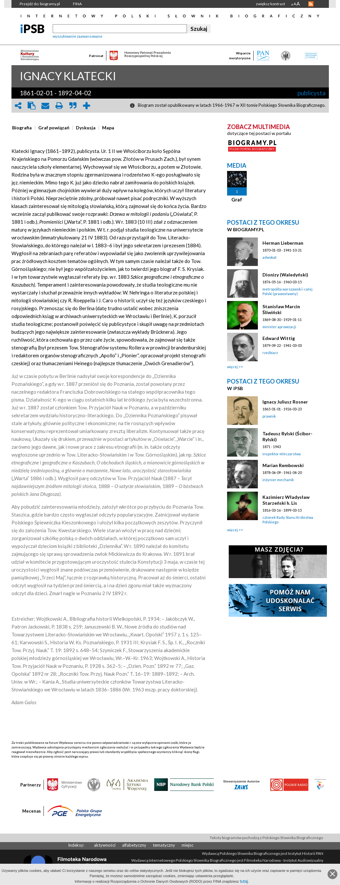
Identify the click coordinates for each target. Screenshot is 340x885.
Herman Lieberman (282, 243)
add (86, 106)
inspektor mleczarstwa (281, 454)
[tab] (23, 128)
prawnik (269, 416)
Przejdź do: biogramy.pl (40, 3)
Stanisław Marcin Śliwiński (281, 309)
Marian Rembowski (283, 465)
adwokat (269, 257)
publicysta (311, 93)
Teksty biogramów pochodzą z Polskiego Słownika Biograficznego (266, 837)
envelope (45, 106)
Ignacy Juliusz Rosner (285, 402)
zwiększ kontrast (270, 3)
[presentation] (22, 128)
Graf (236, 199)
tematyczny (164, 845)
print (59, 106)
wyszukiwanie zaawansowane (77, 36)
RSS (310, 4)
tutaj (244, 881)
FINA (77, 3)
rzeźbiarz (270, 352)
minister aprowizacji (279, 327)
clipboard (31, 106)
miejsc (187, 845)
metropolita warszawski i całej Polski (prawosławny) (287, 291)
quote (73, 106)
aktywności (105, 845)
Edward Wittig (278, 338)
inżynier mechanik (278, 480)
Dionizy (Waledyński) (285, 274)
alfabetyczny (134, 845)
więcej (232, 367)
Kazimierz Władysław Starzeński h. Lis (286, 500)
